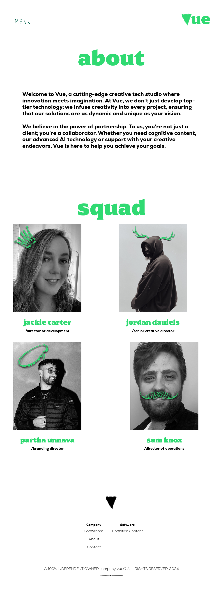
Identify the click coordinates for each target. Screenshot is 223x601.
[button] (22, 20)
